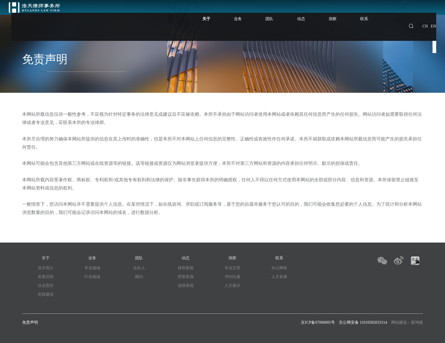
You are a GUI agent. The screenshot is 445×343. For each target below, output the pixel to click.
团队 (290, 13)
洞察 (341, 13)
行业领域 (92, 277)
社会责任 (46, 285)
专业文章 (232, 268)
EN (433, 13)
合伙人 (139, 268)
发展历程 (46, 277)
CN (425, 13)
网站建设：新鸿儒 (407, 322)
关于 (239, 19)
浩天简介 (46, 268)
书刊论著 (232, 277)
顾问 (139, 277)
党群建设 (46, 294)
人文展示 (232, 285)
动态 (316, 13)
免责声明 (30, 322)
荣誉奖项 (186, 277)
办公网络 (279, 268)
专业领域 (92, 268)
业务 (264, 13)
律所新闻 (186, 268)
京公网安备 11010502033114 (363, 322)
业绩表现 (186, 285)
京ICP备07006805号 (318, 322)
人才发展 (279, 277)
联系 (367, 13)
